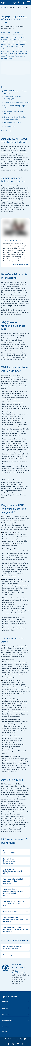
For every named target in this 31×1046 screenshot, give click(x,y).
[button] (19, 2)
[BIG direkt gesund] (3, 2)
